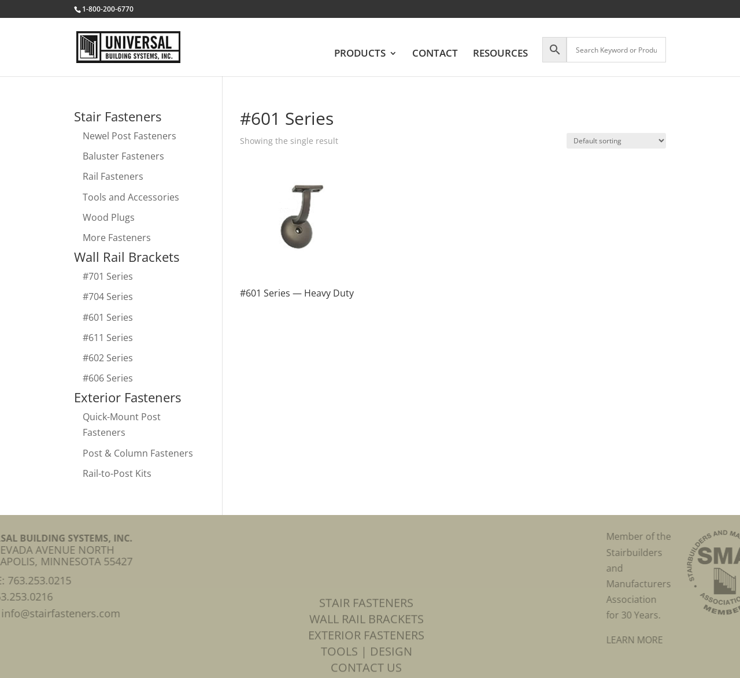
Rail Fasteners (113, 176)
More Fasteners (117, 237)
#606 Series (108, 378)
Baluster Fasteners (123, 156)
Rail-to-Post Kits (117, 473)
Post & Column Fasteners (138, 453)
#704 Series (108, 296)
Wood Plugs (109, 217)
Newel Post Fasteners (129, 135)
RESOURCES (500, 54)
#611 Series (108, 337)
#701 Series (108, 276)
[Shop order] (616, 141)
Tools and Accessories (131, 197)
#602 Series (108, 357)
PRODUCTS (360, 54)
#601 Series (108, 317)
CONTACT (435, 54)
